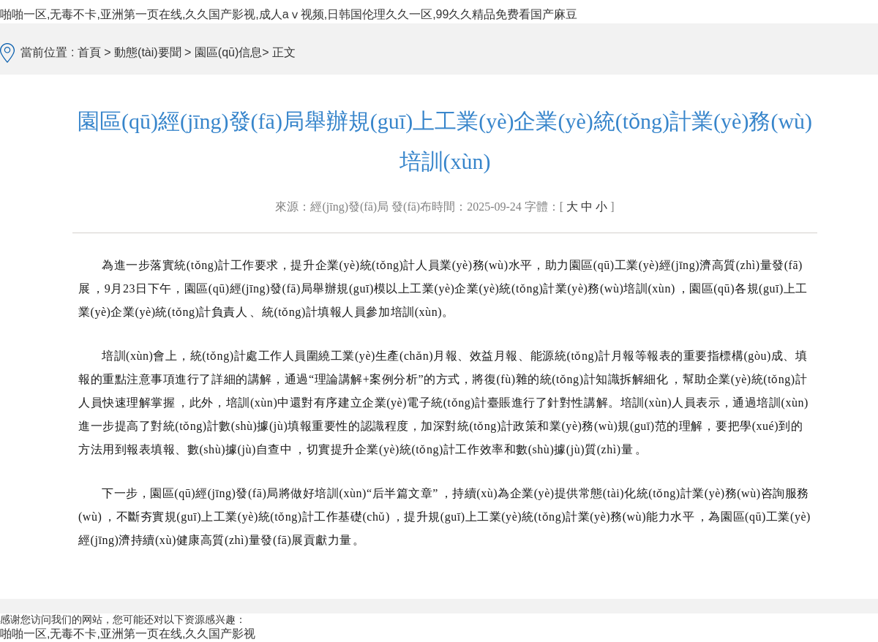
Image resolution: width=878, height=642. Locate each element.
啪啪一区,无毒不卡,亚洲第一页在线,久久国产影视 (127, 633)
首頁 (91, 52)
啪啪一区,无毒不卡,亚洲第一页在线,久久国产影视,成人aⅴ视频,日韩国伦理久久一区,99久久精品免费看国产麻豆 (288, 14)
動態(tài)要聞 (147, 52)
